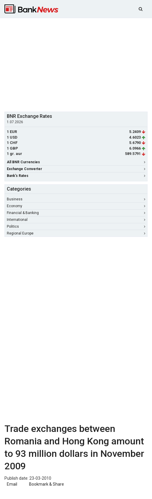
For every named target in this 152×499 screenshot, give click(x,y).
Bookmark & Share (46, 484)
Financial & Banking (76, 213)
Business (76, 199)
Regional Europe (76, 233)
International (76, 220)
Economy (76, 206)
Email (11, 484)
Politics (76, 226)
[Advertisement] (78, 64)
